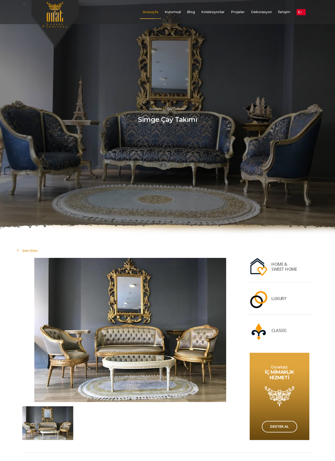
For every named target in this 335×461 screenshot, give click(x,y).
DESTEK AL (279, 427)
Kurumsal (173, 12)
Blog (191, 12)
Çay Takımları (176, 109)
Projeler (238, 12)
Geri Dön (30, 250)
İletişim (284, 12)
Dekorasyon (261, 12)
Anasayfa (150, 12)
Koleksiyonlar (213, 12)
